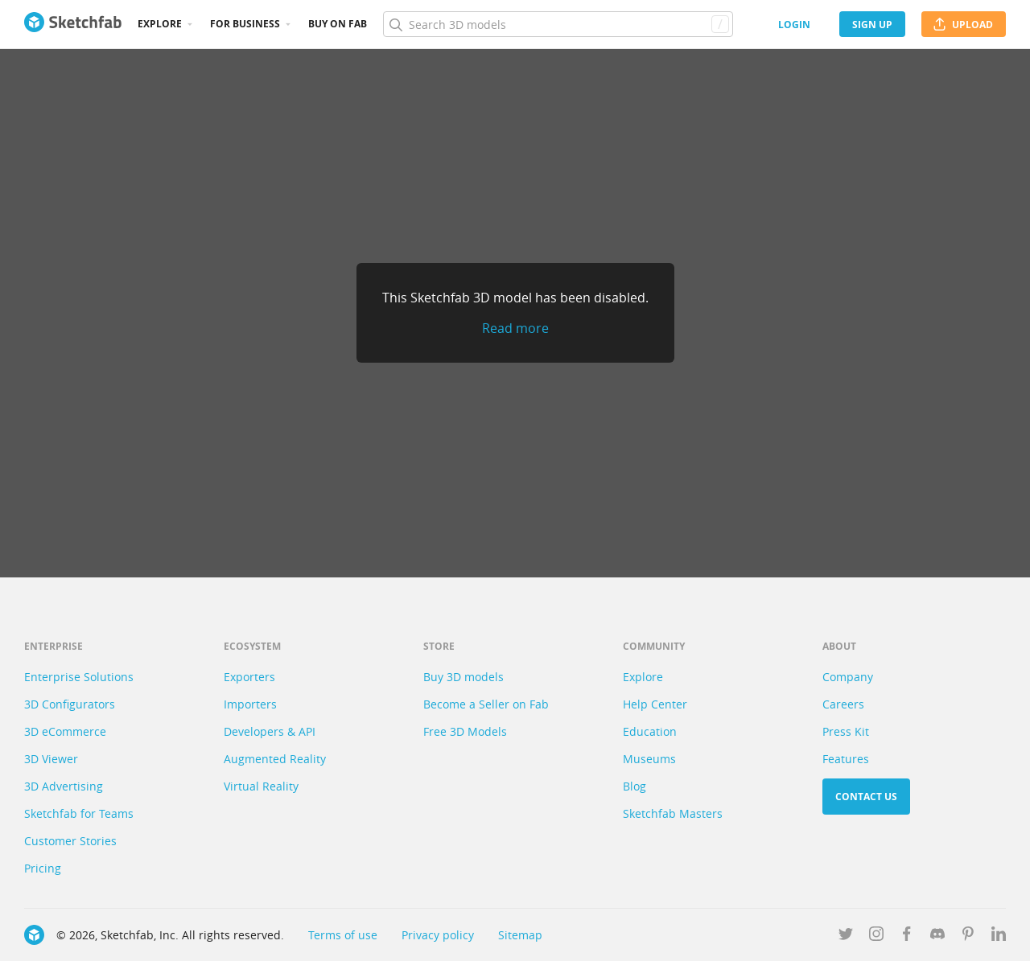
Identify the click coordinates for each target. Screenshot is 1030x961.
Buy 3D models (463, 676)
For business (245, 24)
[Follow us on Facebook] (907, 936)
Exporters (249, 676)
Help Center (655, 704)
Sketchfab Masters (673, 813)
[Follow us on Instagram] (876, 936)
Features (845, 758)
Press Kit (845, 731)
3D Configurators (69, 704)
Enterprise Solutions (79, 676)
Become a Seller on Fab (486, 704)
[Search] (557, 24)
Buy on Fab (337, 24)
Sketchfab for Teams (79, 813)
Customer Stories (70, 840)
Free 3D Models (465, 731)
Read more (515, 328)
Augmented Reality (275, 758)
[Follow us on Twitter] (845, 936)
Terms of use (342, 935)
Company (847, 676)
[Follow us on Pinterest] (968, 936)
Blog (634, 786)
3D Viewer (51, 758)
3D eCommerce (65, 731)
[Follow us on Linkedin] (998, 936)
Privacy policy (438, 935)
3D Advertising (63, 786)
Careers (843, 704)
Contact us (866, 796)
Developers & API (269, 731)
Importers (250, 704)
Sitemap (520, 935)
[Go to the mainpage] (73, 24)
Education (650, 731)
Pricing (42, 868)
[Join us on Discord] (937, 936)
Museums (649, 758)
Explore (160, 24)
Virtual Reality (261, 786)
